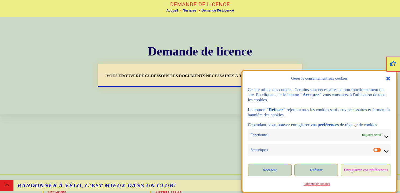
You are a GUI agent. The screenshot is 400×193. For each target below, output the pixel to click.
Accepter (269, 170)
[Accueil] (172, 10)
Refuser (316, 170)
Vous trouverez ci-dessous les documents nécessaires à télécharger (188, 76)
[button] (388, 78)
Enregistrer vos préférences (366, 170)
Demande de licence (218, 10)
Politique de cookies (316, 184)
